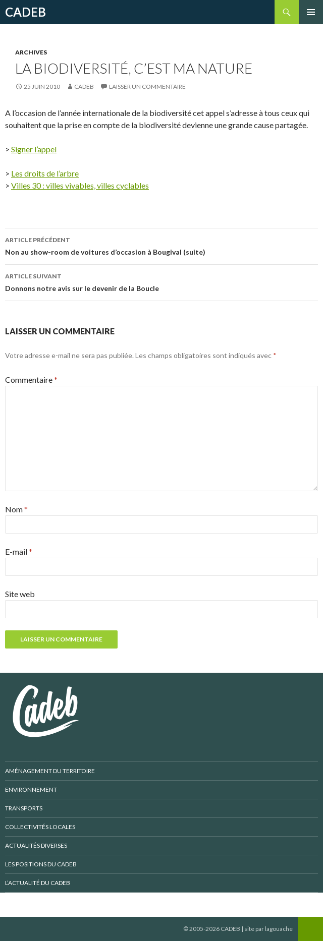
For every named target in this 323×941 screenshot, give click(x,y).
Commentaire (31, 379)
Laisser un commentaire (147, 86)
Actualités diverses (36, 845)
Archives (31, 52)
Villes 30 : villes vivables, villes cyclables (80, 185)
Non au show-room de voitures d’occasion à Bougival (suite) (161, 245)
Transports (23, 808)
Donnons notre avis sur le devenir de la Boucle (161, 281)
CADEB (25, 12)
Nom (16, 509)
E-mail (18, 551)
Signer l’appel (34, 149)
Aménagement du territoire (50, 771)
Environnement (31, 789)
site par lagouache (268, 928)
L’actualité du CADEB (37, 883)
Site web (20, 594)
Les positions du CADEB (41, 864)
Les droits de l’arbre (45, 173)
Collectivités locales (40, 827)
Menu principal (311, 12)
